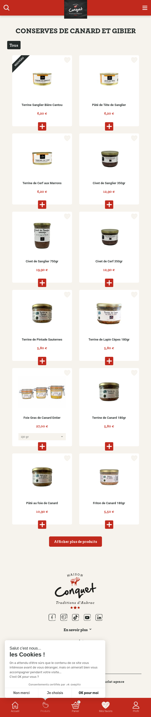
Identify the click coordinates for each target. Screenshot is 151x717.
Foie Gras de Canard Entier (42, 417)
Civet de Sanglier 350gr (109, 183)
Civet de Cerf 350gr (109, 261)
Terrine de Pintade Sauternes (42, 339)
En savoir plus (76, 630)
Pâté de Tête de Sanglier (109, 105)
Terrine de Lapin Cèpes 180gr (109, 339)
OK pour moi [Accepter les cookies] (89, 693)
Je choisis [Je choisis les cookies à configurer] (55, 693)
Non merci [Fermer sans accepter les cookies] (21, 693)
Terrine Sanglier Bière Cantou (42, 105)
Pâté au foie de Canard (42, 503)
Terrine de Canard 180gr (109, 417)
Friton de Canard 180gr (109, 503)
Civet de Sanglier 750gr (42, 261)
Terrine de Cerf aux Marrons (42, 183)
